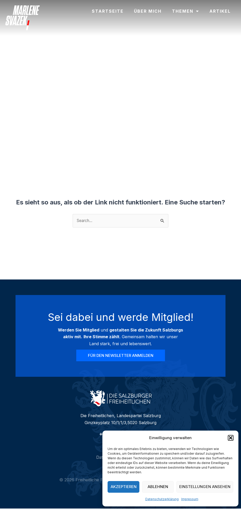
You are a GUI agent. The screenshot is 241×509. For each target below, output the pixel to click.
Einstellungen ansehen (204, 486)
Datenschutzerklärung (162, 499)
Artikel (220, 11)
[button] (230, 437)
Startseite (108, 11)
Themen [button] (185, 11)
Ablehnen (158, 486)
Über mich (148, 11)
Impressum (189, 499)
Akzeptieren (124, 486)
